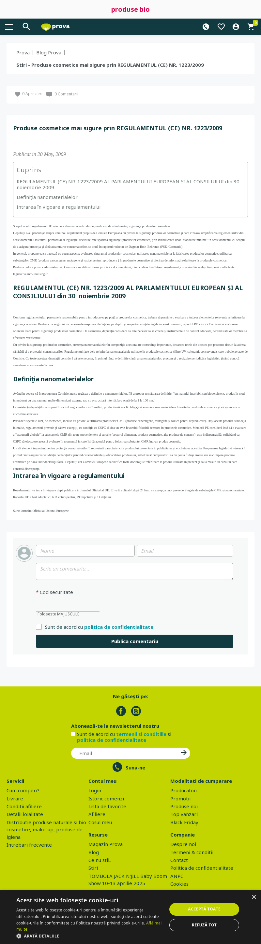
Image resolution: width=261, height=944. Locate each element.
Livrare (15, 798)
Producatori (183, 790)
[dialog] (130, 917)
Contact (179, 860)
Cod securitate (54, 592)
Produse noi (184, 806)
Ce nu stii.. (99, 860)
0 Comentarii (66, 94)
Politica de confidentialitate (201, 868)
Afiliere (96, 814)
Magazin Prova (105, 844)
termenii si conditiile (141, 734)
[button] (89, 936)
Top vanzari (184, 814)
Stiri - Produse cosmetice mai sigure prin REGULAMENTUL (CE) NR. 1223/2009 (110, 65)
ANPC (176, 876)
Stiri (93, 868)
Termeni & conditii (191, 852)
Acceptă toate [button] (204, 909)
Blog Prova (48, 52)
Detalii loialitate (25, 814)
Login (94, 790)
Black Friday (184, 822)
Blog (93, 852)
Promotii (180, 798)
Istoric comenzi (106, 798)
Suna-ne (135, 767)
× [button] (253, 897)
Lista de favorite (107, 806)
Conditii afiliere (24, 806)
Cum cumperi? (23, 790)
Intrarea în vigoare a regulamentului (58, 207)
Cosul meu (100, 822)
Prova (23, 52)
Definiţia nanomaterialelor (47, 197)
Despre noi (183, 844)
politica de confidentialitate (118, 627)
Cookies (179, 884)
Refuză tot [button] (204, 925)
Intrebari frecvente (29, 844)
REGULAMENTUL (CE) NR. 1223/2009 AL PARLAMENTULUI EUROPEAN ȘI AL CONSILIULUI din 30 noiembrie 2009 (129, 184)
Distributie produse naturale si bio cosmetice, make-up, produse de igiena (46, 829)
